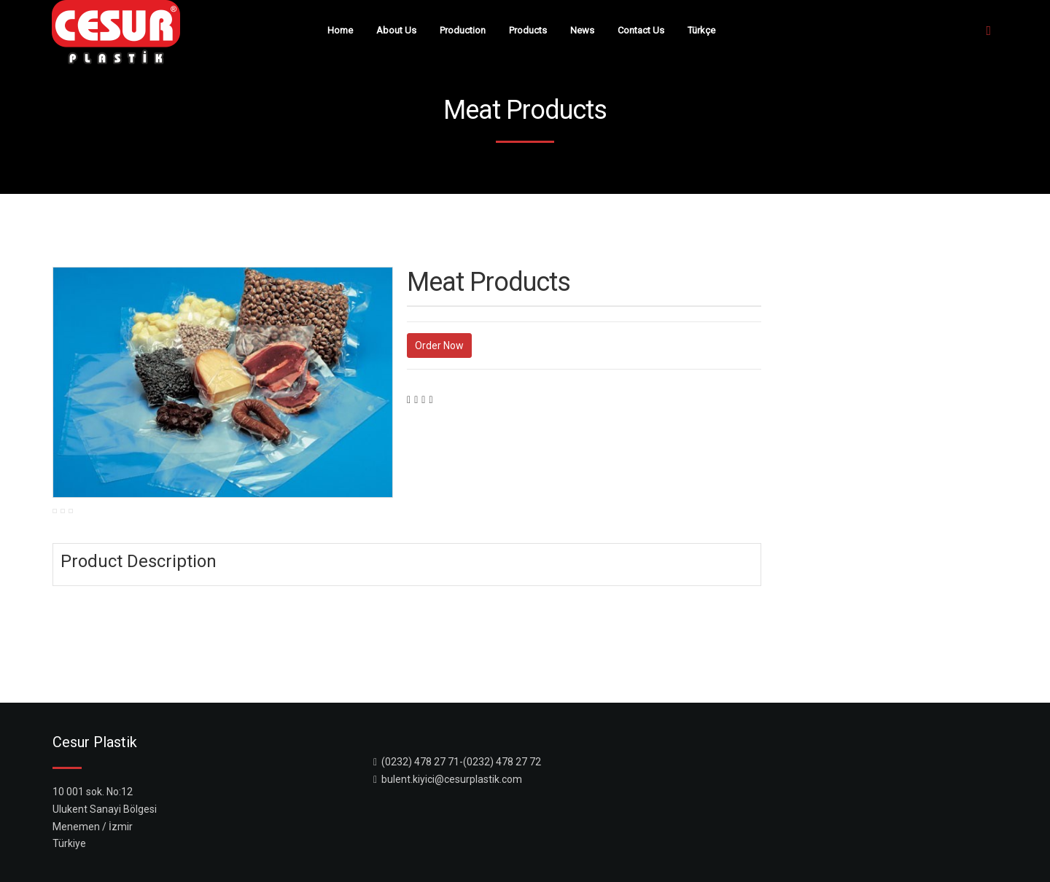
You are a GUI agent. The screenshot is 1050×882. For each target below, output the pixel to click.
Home (340, 30)
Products (528, 30)
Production (463, 30)
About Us (396, 30)
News (582, 30)
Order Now (439, 345)
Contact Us (641, 30)
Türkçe (701, 30)
